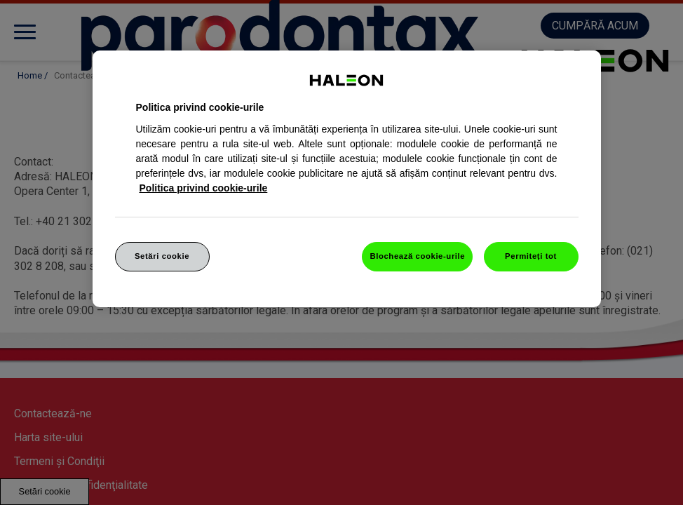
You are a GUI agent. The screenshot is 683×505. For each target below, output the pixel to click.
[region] (347, 178)
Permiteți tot (531, 256)
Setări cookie (162, 256)
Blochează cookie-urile (417, 256)
